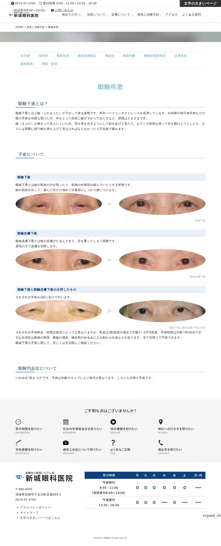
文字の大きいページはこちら (40, 517)
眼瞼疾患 (27, 63)
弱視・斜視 (49, 63)
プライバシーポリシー (35, 507)
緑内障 (43, 55)
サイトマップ (29, 512)
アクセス (171, 14)
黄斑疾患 (63, 55)
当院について (96, 14)
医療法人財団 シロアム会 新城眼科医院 (34, 14)
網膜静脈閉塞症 (155, 55)
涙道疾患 (180, 55)
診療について (121, 14)
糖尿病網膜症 (87, 55)
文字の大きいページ (200, 3)
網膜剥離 (129, 55)
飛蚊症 (109, 55)
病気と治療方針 (148, 14)
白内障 (25, 55)
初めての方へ (71, 14)
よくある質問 (191, 14)
